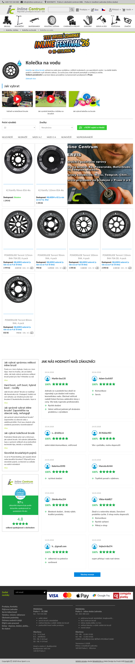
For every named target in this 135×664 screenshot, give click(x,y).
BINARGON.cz (98, 661)
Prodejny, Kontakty (10, 606)
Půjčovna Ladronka (10, 609)
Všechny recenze (87, 574)
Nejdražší (22, 137)
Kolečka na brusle (29, 30)
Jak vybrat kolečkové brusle (19, 433)
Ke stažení (6, 628)
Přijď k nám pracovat (10, 623)
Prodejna (83, 9)
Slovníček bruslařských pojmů (20, 453)
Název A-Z (37, 137)
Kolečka (29, 70)
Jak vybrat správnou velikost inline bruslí (20, 364)
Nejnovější (66, 137)
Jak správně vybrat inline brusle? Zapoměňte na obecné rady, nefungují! (17, 411)
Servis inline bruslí (9, 612)
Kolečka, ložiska (12, 30)
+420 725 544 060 (12, 2)
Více (6, 380)
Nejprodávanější (85, 137)
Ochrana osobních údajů (12, 620)
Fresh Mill (129, 661)
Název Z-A (51, 137)
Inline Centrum (25, 9)
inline (37, 70)
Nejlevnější (7, 137)
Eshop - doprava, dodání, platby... (15, 626)
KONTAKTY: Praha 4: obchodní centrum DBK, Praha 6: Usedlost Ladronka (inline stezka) (82, 2)
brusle (42, 70)
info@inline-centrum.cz (33, 2)
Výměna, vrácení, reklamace (13, 615)
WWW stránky (81, 661)
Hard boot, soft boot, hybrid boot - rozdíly (20, 387)
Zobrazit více (31, 78)
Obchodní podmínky (10, 617)
